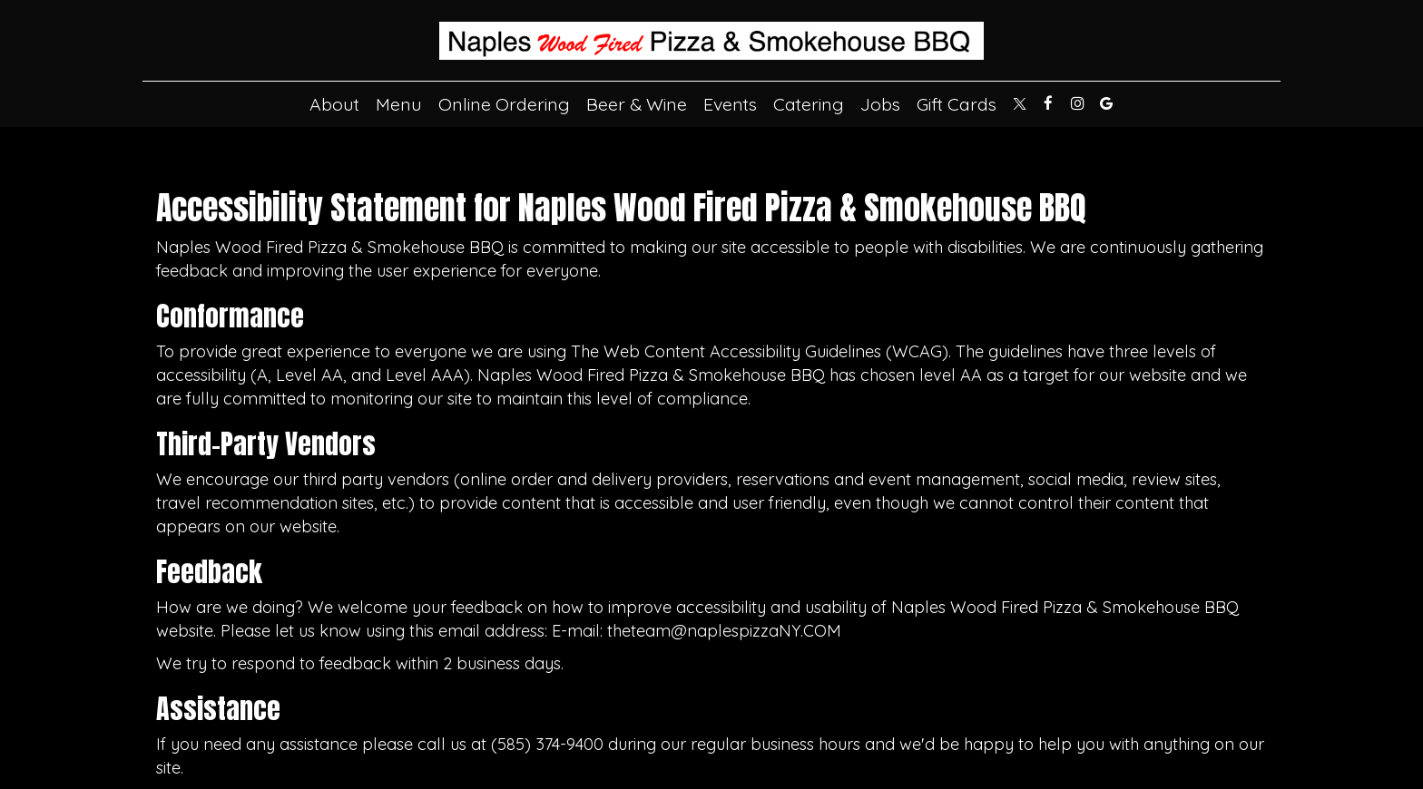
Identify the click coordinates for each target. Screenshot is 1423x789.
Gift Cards (956, 104)
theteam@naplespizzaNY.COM (724, 630)
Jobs (880, 104)
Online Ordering (504, 104)
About (334, 104)
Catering (808, 104)
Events (730, 104)
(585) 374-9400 (547, 744)
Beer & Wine (636, 104)
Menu (399, 104)
